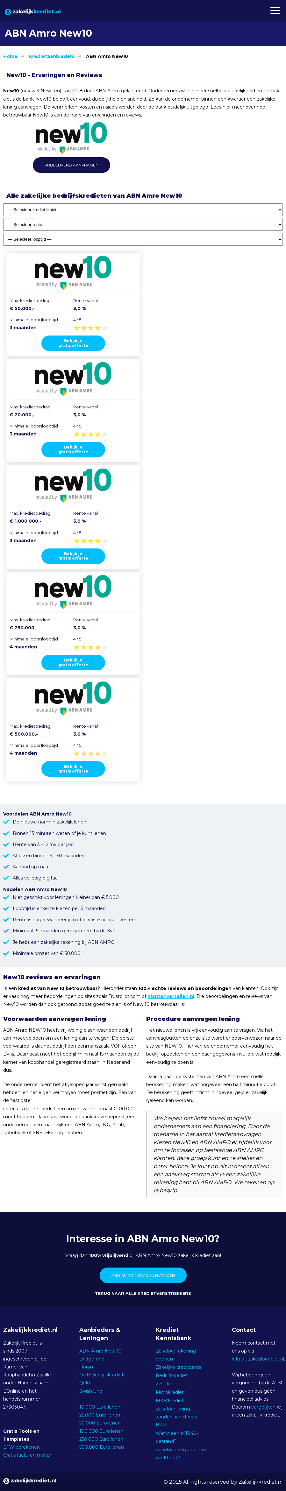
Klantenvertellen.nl (170, 996)
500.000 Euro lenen (101, 1447)
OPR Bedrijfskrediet (101, 1375)
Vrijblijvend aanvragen (71, 165)
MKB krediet (170, 1400)
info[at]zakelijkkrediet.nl (258, 1359)
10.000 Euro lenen (99, 1407)
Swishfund (90, 1391)
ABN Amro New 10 (100, 1351)
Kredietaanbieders (52, 56)
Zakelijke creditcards (178, 1367)
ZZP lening (168, 1384)
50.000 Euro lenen (100, 1423)
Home (10, 56)
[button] (274, 10)
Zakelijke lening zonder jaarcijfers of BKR (177, 1417)
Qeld (84, 1383)
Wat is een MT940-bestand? (177, 1437)
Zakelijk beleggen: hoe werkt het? (181, 1453)
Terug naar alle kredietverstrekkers (143, 1293)
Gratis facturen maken (28, 1455)
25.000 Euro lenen (99, 1415)
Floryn (86, 1367)
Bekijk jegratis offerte (73, 343)
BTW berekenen (21, 1447)
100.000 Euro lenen (101, 1431)
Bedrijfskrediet (172, 1375)
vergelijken (263, 1407)
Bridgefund (91, 1359)
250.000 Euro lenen (101, 1439)
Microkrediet (170, 1392)
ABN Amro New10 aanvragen (143, 1275)
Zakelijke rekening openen (176, 1355)
